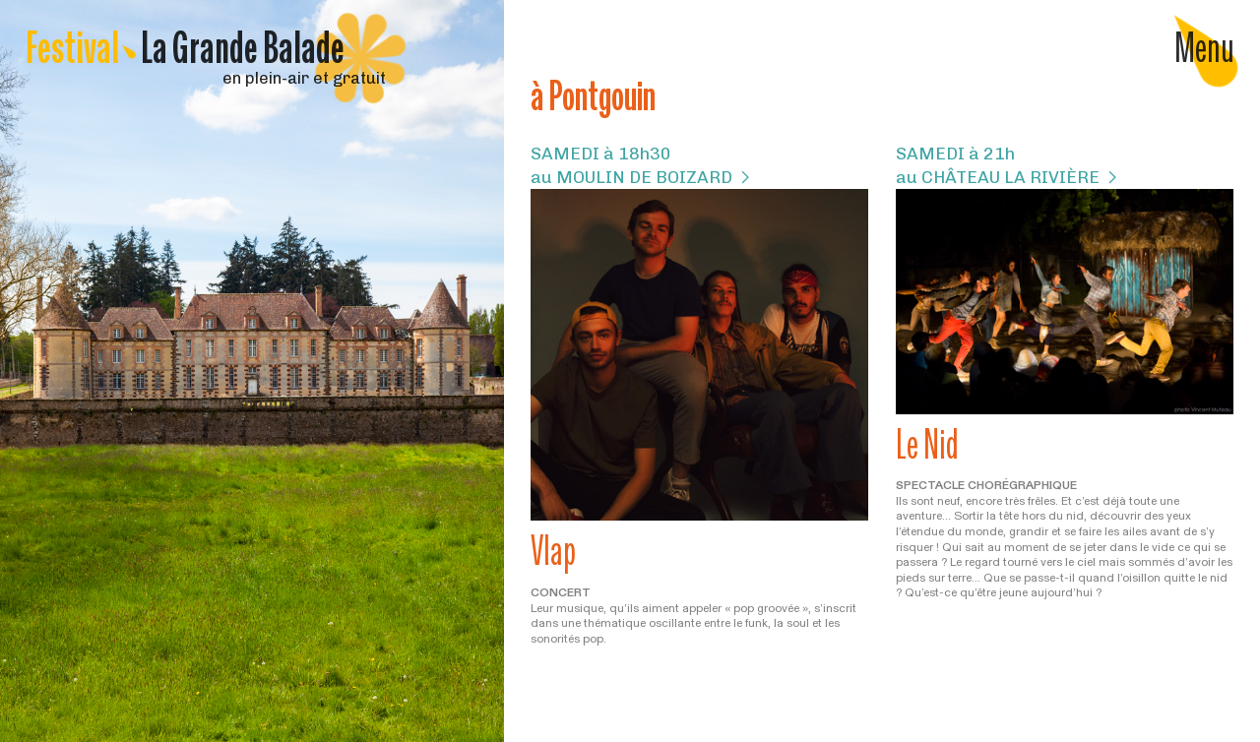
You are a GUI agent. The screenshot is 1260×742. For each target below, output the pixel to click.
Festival (185, 47)
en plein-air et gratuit (206, 78)
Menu (1204, 47)
